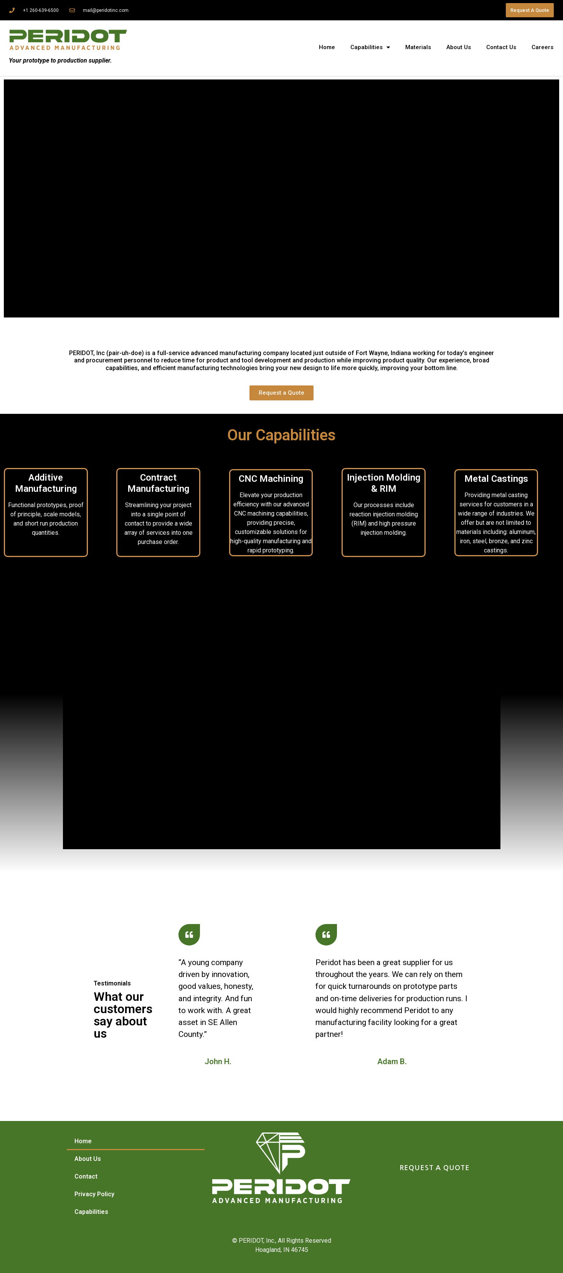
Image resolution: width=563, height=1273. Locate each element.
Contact (85, 1176)
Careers (542, 47)
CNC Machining (271, 478)
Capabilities (370, 47)
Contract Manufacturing (158, 483)
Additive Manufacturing (46, 483)
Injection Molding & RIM (383, 483)
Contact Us (501, 47)
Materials (418, 47)
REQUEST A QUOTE (434, 1167)
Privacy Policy (94, 1194)
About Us (458, 47)
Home (327, 47)
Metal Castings (496, 478)
